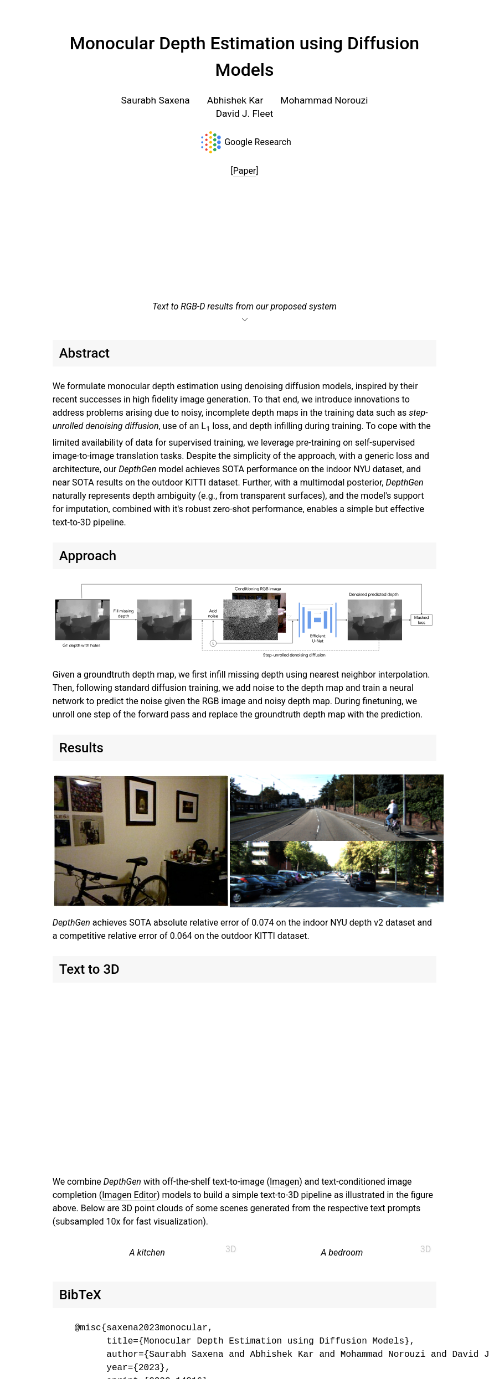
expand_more (244, 320)
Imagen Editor (129, 1195)
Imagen (284, 1181)
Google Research (257, 142)
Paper (244, 171)
